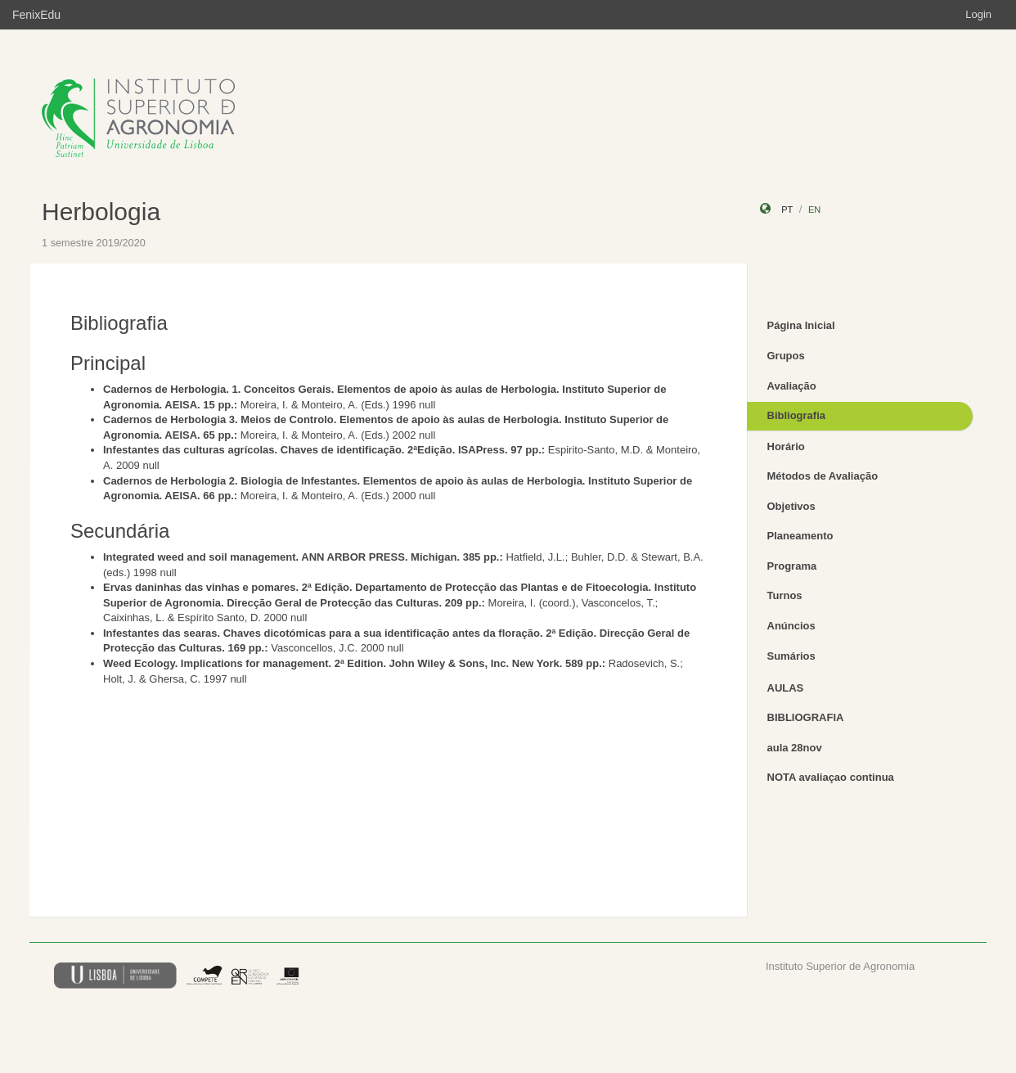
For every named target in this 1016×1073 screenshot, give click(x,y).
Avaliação (791, 386)
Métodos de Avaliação (823, 476)
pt (787, 209)
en (814, 209)
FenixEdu (36, 14)
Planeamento (800, 536)
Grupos (786, 355)
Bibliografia (796, 415)
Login (978, 14)
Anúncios (791, 626)
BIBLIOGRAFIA (805, 717)
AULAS (785, 688)
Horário (786, 446)
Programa (792, 566)
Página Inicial (801, 325)
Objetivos (791, 506)
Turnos (784, 595)
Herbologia (101, 211)
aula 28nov (794, 748)
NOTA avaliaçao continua (830, 777)
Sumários (791, 656)
